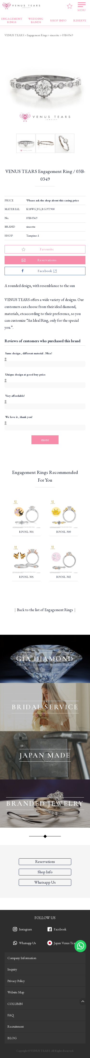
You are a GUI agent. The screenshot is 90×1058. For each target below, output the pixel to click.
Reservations (45, 861)
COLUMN (15, 1004)
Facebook (60, 929)
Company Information (21, 958)
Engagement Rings (37, 35)
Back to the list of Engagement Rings (45, 609)
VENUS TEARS (14, 35)
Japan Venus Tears (65, 943)
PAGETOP (82, 1001)
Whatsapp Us (27, 943)
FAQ (10, 1015)
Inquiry (12, 969)
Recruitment (15, 1026)
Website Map (15, 992)
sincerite (31, 227)
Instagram (25, 929)
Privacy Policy (16, 981)
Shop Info (45, 871)
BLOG (12, 1038)
